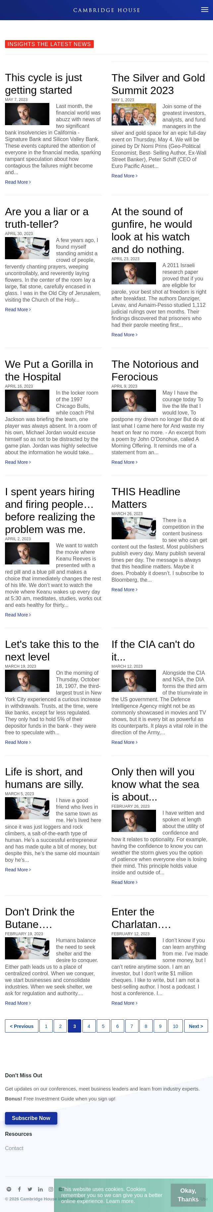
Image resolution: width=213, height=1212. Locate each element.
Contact (14, 1148)
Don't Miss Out (102, 1089)
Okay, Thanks (173, 1199)
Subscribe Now (31, 1118)
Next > (196, 1026)
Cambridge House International (52, 1198)
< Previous (21, 1026)
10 (175, 1026)
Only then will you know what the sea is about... (155, 784)
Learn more (123, 1204)
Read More (18, 182)
